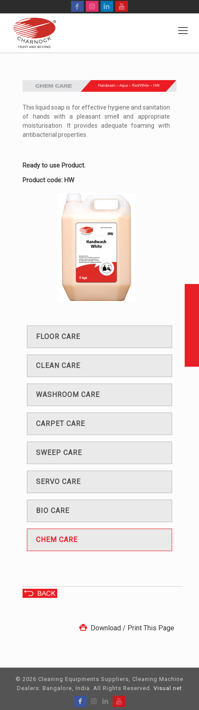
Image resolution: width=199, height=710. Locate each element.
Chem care (57, 540)
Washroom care (68, 394)
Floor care (58, 336)
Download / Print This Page (126, 628)
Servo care (58, 482)
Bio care (52, 511)
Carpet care (60, 424)
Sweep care (59, 453)
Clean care (58, 365)
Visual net (167, 688)
